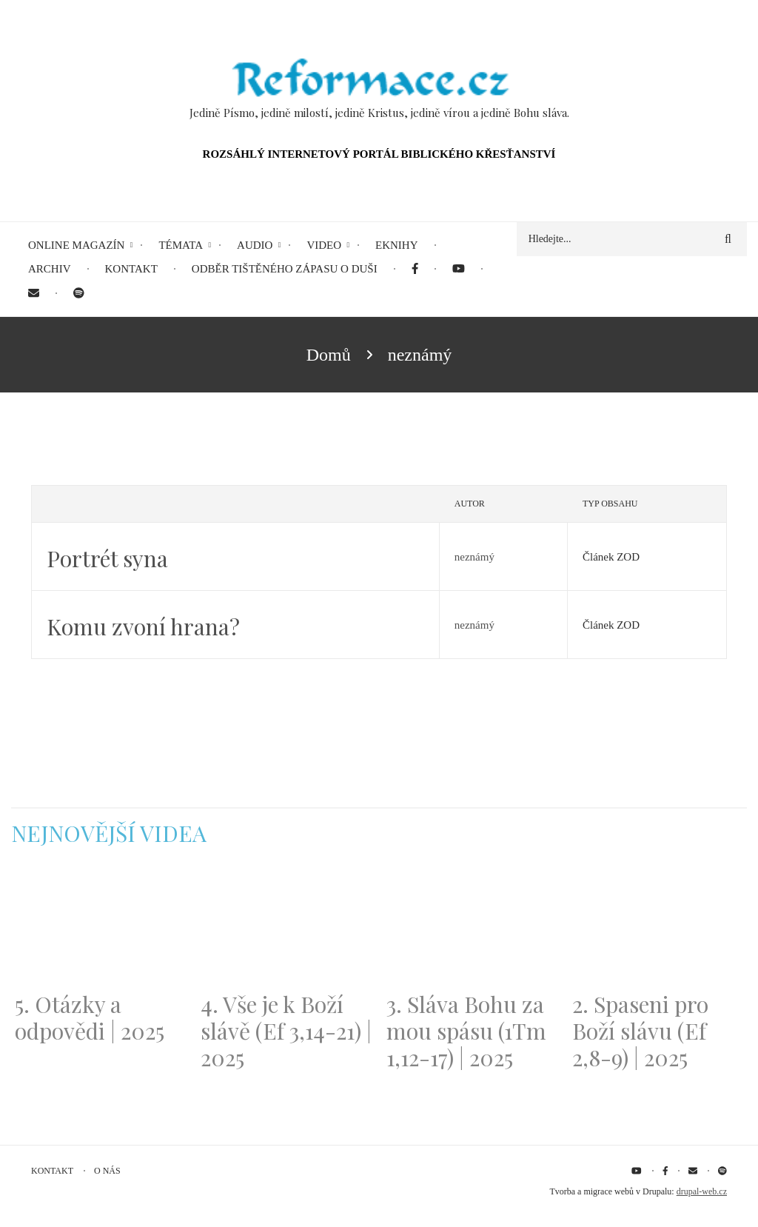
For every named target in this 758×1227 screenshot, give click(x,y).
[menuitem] (415, 269)
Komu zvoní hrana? (143, 626)
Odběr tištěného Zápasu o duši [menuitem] (285, 269)
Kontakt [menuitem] (131, 269)
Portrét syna (107, 558)
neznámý (474, 557)
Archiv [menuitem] (49, 269)
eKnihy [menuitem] (396, 245)
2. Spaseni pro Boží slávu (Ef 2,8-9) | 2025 (640, 1031)
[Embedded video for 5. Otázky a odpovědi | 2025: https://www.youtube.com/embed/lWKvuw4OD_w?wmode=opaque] (100, 928)
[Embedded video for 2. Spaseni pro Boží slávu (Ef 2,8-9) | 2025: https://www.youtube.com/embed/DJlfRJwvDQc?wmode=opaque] (657, 928)
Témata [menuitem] (180, 245)
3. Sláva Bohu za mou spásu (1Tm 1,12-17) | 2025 (466, 1031)
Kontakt (52, 1171)
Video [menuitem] (323, 245)
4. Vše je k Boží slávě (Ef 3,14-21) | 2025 (286, 1031)
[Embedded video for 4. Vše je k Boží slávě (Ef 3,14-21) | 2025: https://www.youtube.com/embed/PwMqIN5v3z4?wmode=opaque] (286, 928)
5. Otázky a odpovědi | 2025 (89, 1017)
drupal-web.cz (702, 1191)
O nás (107, 1171)
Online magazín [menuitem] (76, 245)
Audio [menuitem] (254, 245)
